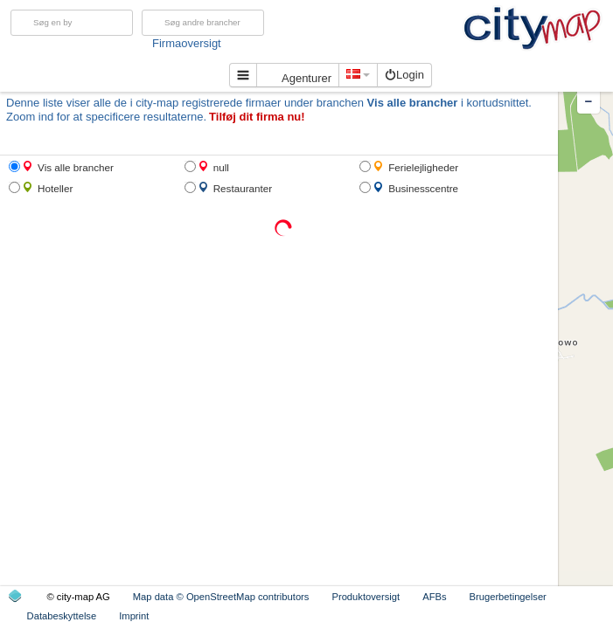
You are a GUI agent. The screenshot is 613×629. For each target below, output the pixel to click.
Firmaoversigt (230, 43)
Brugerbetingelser (508, 596)
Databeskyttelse (62, 616)
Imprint (134, 616)
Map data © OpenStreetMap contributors (221, 596)
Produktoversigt (365, 596)
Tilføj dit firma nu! (257, 116)
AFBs (434, 596)
